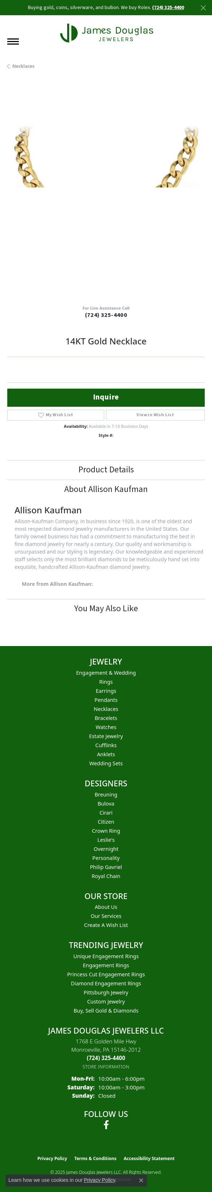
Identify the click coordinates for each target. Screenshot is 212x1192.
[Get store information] (106, 1067)
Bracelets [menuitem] (106, 718)
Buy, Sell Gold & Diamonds (106, 1010)
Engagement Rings (106, 965)
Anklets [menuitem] (106, 754)
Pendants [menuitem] (106, 699)
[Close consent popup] (141, 1180)
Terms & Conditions (95, 1158)
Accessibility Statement (149, 1158)
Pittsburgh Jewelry (106, 992)
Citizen (106, 821)
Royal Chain (106, 876)
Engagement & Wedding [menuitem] (106, 672)
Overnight (106, 848)
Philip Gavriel (106, 867)
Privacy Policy (52, 1158)
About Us (106, 906)
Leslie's (106, 839)
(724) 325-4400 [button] (168, 7)
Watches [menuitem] (105, 727)
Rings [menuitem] (106, 681)
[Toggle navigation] (13, 41)
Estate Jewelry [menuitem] (106, 736)
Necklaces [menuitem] (106, 708)
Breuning (106, 794)
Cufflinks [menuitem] (106, 745)
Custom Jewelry (106, 1001)
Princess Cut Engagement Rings (106, 974)
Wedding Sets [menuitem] (106, 763)
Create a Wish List (106, 925)
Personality (105, 857)
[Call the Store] (106, 1057)
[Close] (203, 7)
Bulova (106, 803)
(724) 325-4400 (106, 315)
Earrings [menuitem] (106, 690)
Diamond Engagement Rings (106, 983)
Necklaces (23, 66)
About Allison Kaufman (106, 489)
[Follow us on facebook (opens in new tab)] (106, 1125)
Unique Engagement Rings (106, 956)
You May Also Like (106, 608)
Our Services (106, 915)
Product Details (106, 469)
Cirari (106, 812)
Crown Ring (106, 830)
